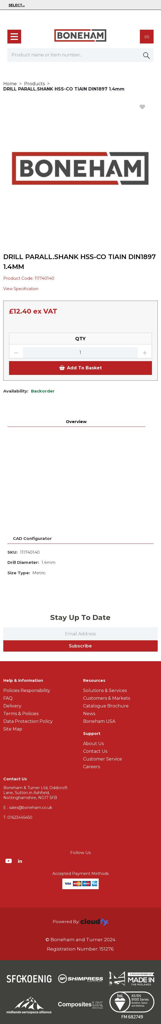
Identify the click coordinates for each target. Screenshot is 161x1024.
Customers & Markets (106, 698)
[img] (9, 860)
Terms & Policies (20, 713)
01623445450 (17, 817)
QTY (80, 338)
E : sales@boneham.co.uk (27, 807)
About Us (93, 743)
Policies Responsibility (26, 690)
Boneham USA (99, 721)
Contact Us (95, 751)
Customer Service (102, 759)
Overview (76, 421)
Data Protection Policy (28, 721)
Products (34, 83)
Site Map (12, 729)
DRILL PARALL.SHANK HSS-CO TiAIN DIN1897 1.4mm (64, 89)
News (89, 713)
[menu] (14, 36)
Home (10, 83)
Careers (91, 766)
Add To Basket (80, 367)
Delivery (12, 706)
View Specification (20, 288)
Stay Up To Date (80, 617)
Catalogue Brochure (106, 706)
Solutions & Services (105, 690)
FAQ (8, 698)
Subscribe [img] (80, 646)
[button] (147, 55)
